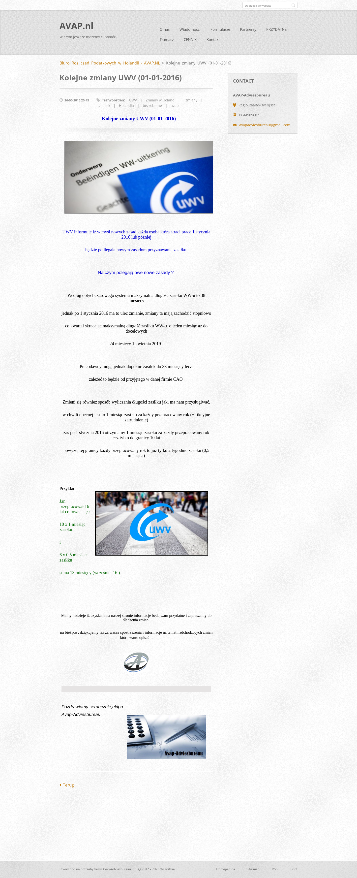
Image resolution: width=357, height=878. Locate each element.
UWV (133, 102)
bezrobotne (152, 107)
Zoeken (293, 5)
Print (294, 869)
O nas (165, 31)
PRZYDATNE (276, 31)
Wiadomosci (190, 31)
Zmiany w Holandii (161, 102)
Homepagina (225, 869)
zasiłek (104, 107)
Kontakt (213, 41)
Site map (253, 869)
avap (175, 107)
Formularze (220, 31)
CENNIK (190, 41)
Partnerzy (248, 31)
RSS (275, 869)
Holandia (126, 107)
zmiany (191, 102)
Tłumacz (167, 41)
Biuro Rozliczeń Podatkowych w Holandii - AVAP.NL (110, 65)
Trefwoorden (113, 102)
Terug (68, 786)
